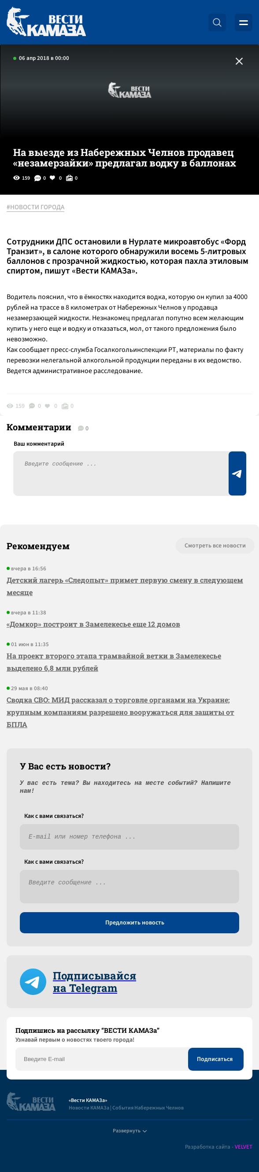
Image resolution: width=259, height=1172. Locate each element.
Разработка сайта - (218, 1147)
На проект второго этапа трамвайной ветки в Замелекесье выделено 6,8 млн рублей (114, 662)
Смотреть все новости (215, 545)
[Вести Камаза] (46, 22)
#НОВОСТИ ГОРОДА (35, 207)
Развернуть (130, 1131)
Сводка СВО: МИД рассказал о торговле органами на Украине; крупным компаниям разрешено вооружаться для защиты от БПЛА (120, 712)
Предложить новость (134, 922)
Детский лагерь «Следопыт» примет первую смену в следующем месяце (125, 586)
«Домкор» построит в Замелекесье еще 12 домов (93, 624)
